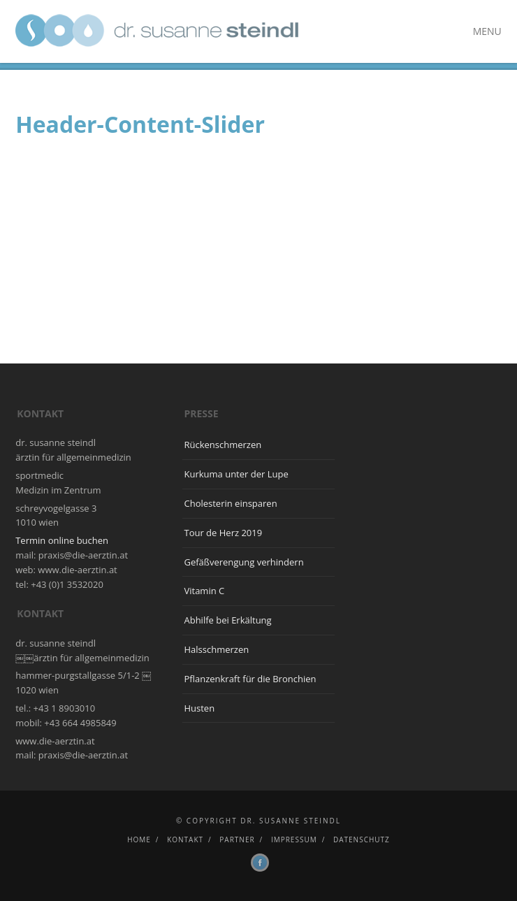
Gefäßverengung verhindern (243, 562)
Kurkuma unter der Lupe (236, 474)
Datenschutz (361, 839)
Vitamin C (204, 590)
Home (139, 839)
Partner (236, 839)
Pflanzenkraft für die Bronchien (250, 678)
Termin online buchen (61, 540)
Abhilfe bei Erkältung (227, 620)
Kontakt (185, 839)
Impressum (294, 839)
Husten (199, 708)
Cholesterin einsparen (230, 503)
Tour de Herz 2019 (223, 532)
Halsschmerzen (216, 649)
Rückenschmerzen (222, 444)
